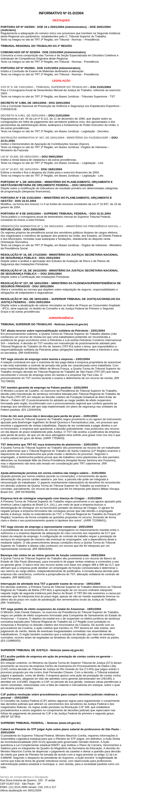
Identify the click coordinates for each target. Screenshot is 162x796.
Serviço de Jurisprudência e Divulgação (24, 776)
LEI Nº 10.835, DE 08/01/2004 (20, 156)
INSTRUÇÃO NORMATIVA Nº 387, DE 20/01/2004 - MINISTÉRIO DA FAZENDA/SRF (54, 137)
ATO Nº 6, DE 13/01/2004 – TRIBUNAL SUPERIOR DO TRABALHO (44, 87)
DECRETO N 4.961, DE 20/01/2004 (23, 115)
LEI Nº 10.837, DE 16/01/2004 (20, 169)
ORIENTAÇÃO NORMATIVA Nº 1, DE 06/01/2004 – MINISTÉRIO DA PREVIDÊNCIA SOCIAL (60, 226)
